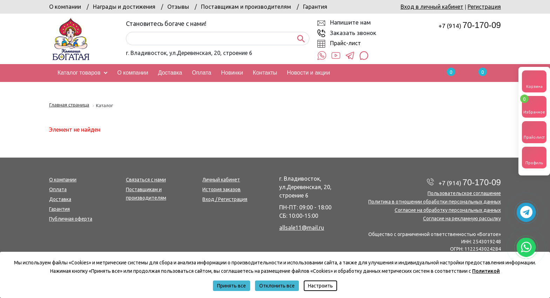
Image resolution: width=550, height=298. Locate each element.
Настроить (320, 286)
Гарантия (315, 7)
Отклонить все (277, 286)
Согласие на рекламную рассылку (462, 218)
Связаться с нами (146, 179)
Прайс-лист (345, 43)
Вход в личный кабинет (432, 7)
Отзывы (178, 7)
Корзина (534, 81)
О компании (65, 7)
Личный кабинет (221, 179)
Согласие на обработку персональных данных (448, 210)
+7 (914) (469, 25)
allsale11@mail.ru (301, 227)
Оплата (58, 189)
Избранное (534, 105)
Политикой (486, 271)
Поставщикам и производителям (246, 7)
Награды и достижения (124, 7)
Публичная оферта (70, 219)
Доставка (60, 199)
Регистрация (484, 7)
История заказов (221, 189)
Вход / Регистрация (224, 199)
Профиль (534, 157)
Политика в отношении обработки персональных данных (434, 202)
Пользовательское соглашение (464, 193)
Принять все (231, 286)
